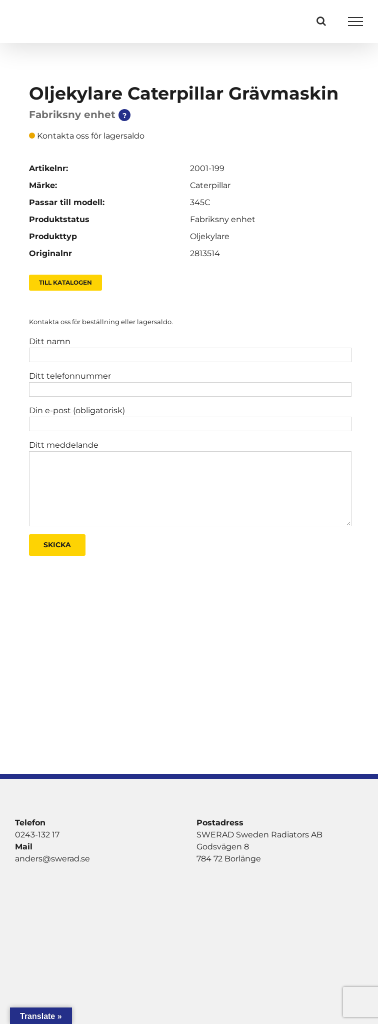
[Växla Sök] (321, 21)
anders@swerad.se (52, 858)
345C (200, 202)
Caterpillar (210, 185)
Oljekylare (210, 236)
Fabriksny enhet (223, 219)
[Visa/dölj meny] (355, 21)
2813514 (205, 253)
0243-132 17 (37, 834)
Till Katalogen (65, 282)
